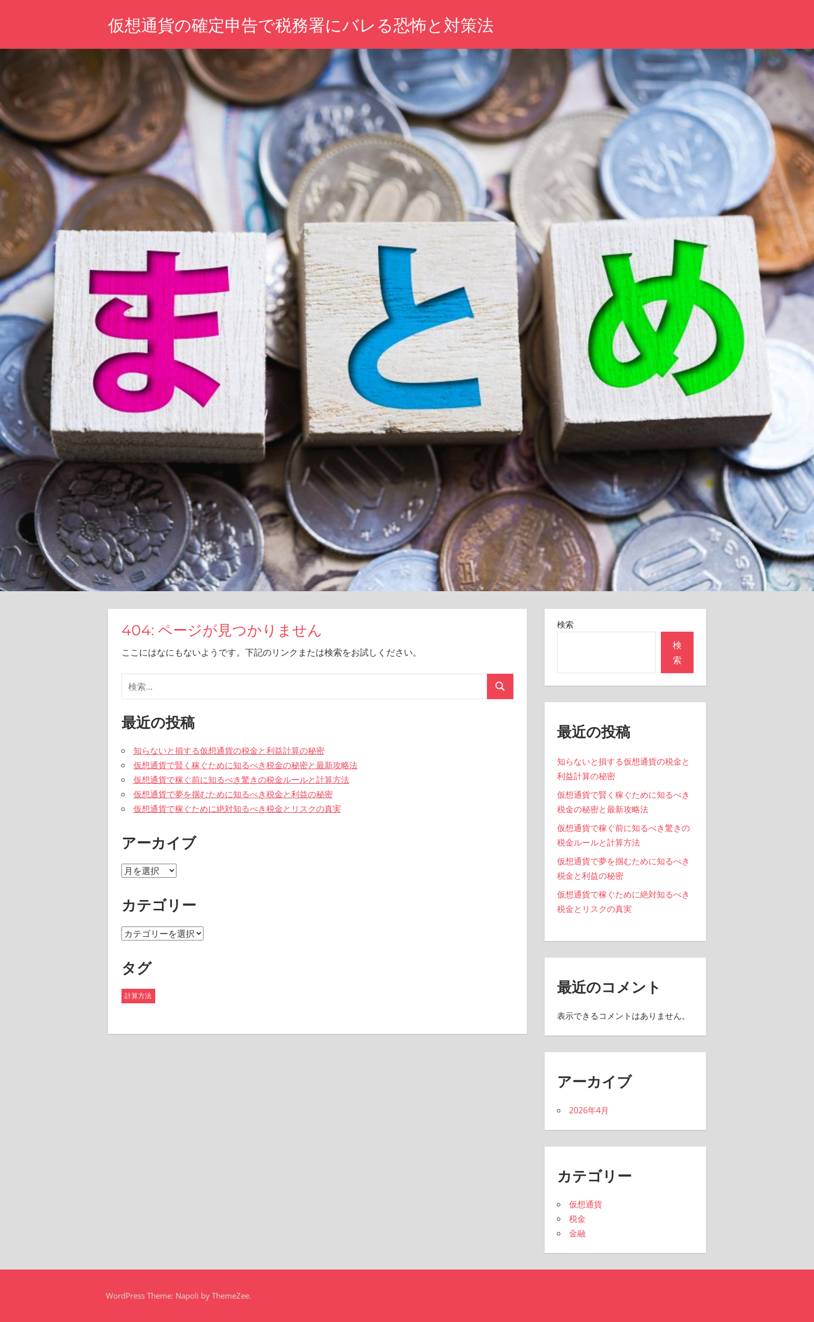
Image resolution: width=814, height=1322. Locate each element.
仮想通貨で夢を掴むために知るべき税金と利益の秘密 (233, 794)
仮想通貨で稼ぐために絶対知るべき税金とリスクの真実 (237, 808)
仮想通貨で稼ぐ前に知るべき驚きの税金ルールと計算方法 (241, 779)
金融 (577, 1233)
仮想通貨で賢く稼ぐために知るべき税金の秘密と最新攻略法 (245, 765)
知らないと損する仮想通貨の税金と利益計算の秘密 (228, 750)
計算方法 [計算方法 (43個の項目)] (138, 995)
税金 (577, 1218)
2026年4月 (589, 1110)
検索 (565, 624)
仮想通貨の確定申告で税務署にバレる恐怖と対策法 (301, 25)
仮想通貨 (585, 1204)
